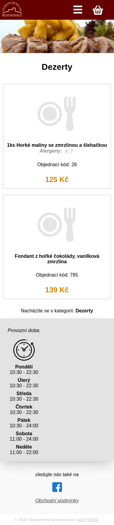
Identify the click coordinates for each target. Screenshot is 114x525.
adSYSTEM (88, 519)
